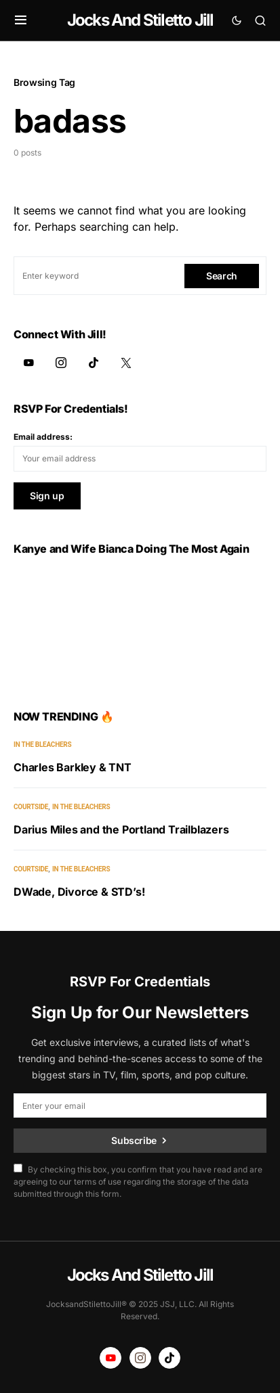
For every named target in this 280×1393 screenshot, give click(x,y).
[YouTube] (28, 362)
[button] (21, 20)
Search (221, 275)
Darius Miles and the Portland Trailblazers (121, 829)
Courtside (31, 806)
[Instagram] (61, 362)
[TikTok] (93, 362)
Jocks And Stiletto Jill (140, 20)
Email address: (43, 437)
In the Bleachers (42, 744)
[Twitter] (126, 362)
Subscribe (134, 1140)
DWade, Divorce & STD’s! (79, 891)
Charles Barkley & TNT (73, 767)
